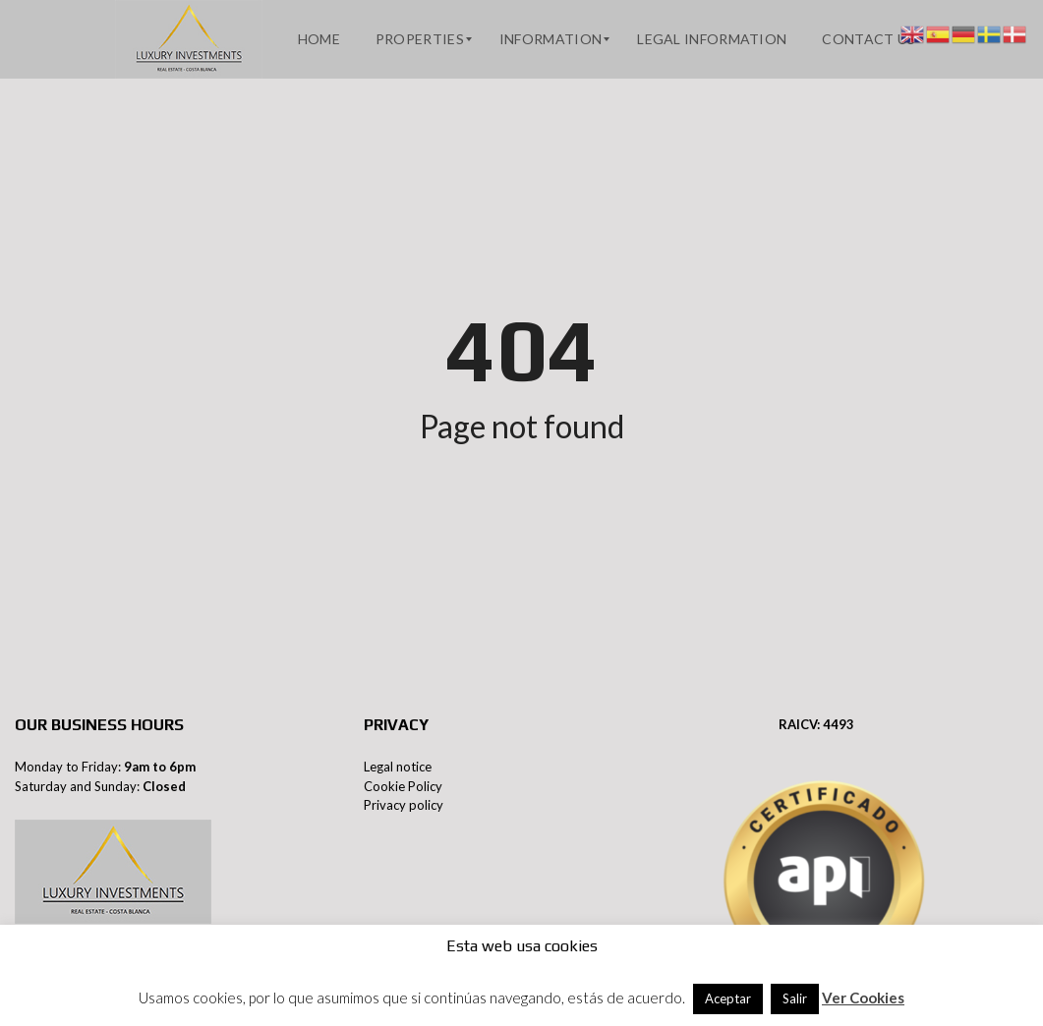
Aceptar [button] (728, 998)
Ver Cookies (863, 997)
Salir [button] (794, 998)
